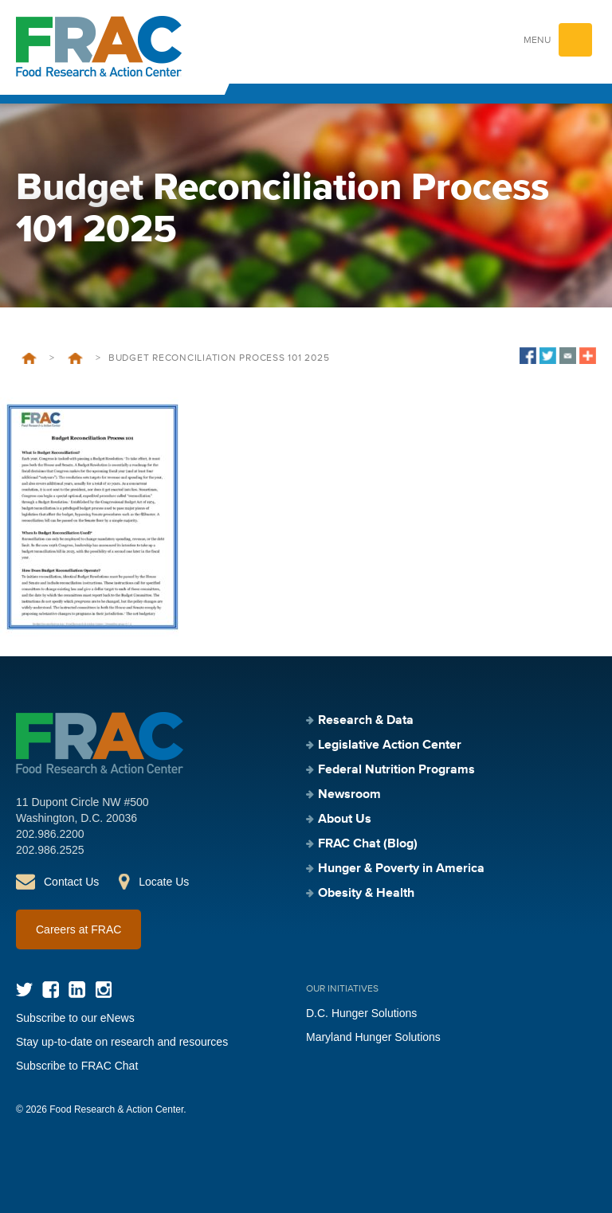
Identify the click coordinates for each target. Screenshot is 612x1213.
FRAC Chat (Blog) (368, 844)
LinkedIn (77, 989)
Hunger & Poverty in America (401, 869)
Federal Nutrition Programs (396, 770)
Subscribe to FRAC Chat (77, 1065)
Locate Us (164, 881)
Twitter (24, 989)
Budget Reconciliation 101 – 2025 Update (74, 358)
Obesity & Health (366, 893)
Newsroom (349, 794)
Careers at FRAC (78, 929)
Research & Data (366, 720)
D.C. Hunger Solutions (361, 1013)
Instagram (103, 989)
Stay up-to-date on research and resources (122, 1041)
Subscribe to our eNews (75, 1017)
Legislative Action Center (389, 745)
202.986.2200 (50, 834)
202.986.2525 (50, 849)
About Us (344, 819)
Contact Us (71, 881)
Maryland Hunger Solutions (373, 1037)
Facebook (50, 989)
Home (29, 358)
